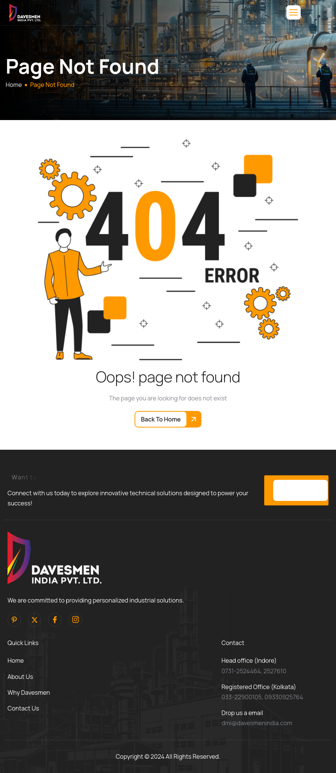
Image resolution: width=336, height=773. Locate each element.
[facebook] (55, 620)
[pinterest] (14, 620)
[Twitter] (34, 620)
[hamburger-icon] (293, 12)
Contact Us (23, 708)
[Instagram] (75, 620)
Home (16, 660)
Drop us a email (242, 713)
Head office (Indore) (249, 660)
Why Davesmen (29, 692)
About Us (20, 677)
